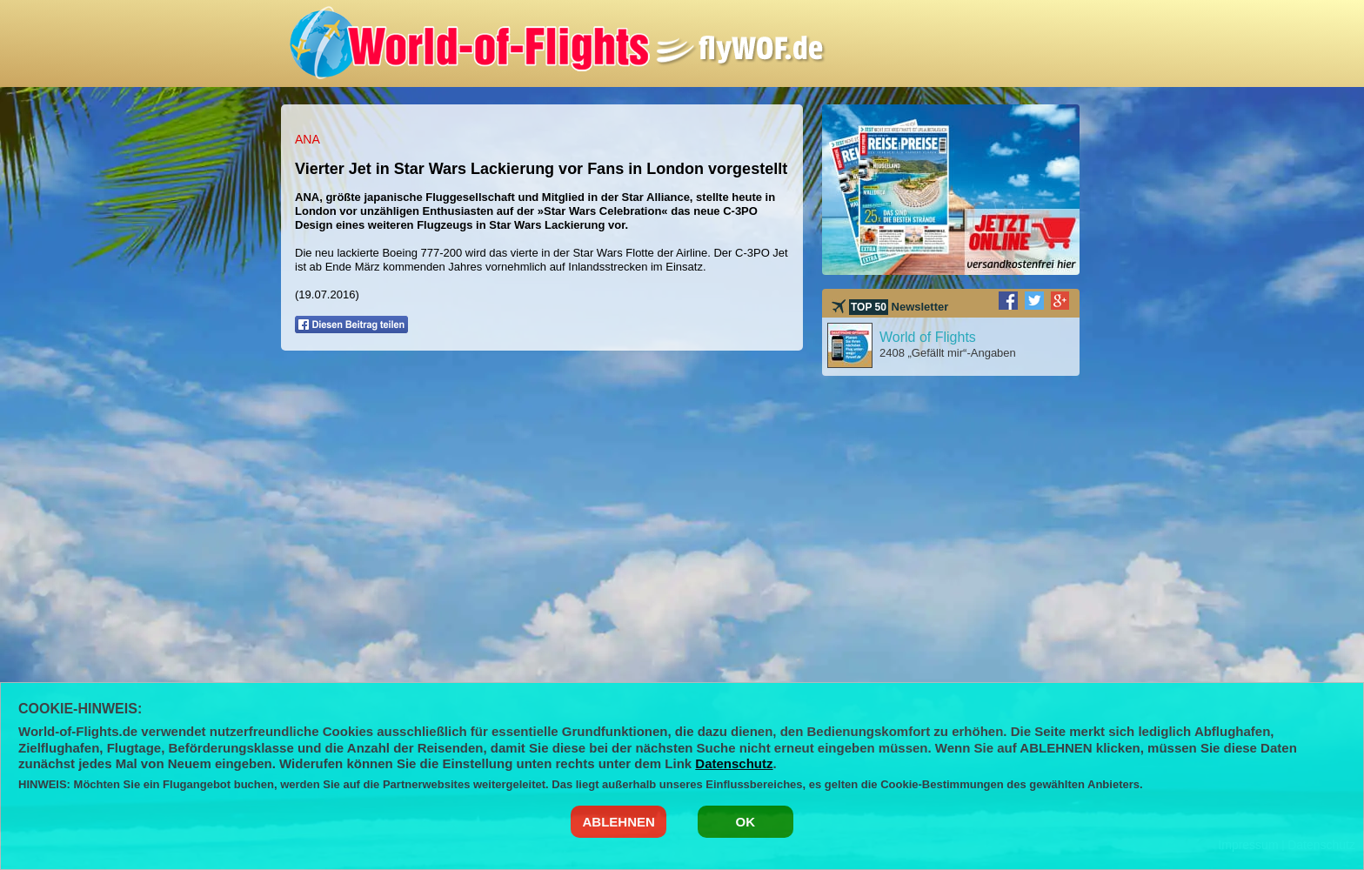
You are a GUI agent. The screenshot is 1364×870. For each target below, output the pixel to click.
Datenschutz (733, 763)
